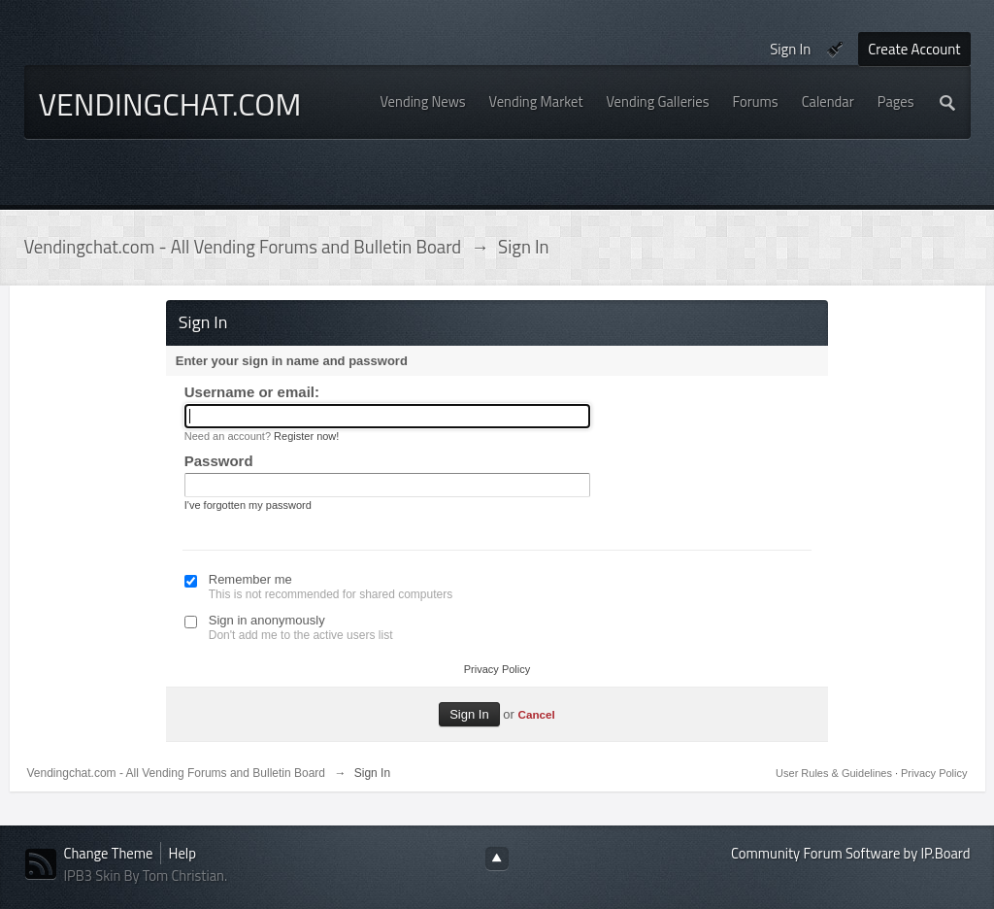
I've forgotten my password (248, 505)
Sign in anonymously (267, 620)
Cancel (535, 714)
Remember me (250, 579)
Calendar (828, 101)
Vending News (423, 101)
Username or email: (251, 392)
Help (182, 853)
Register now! (306, 436)
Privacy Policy (497, 669)
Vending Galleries (658, 101)
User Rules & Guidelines (835, 773)
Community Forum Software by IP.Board (850, 853)
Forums (756, 101)
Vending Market (536, 101)
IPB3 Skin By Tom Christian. (146, 875)
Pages (896, 101)
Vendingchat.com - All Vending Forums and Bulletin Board (176, 773)
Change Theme (108, 853)
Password (218, 461)
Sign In (790, 49)
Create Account (914, 49)
